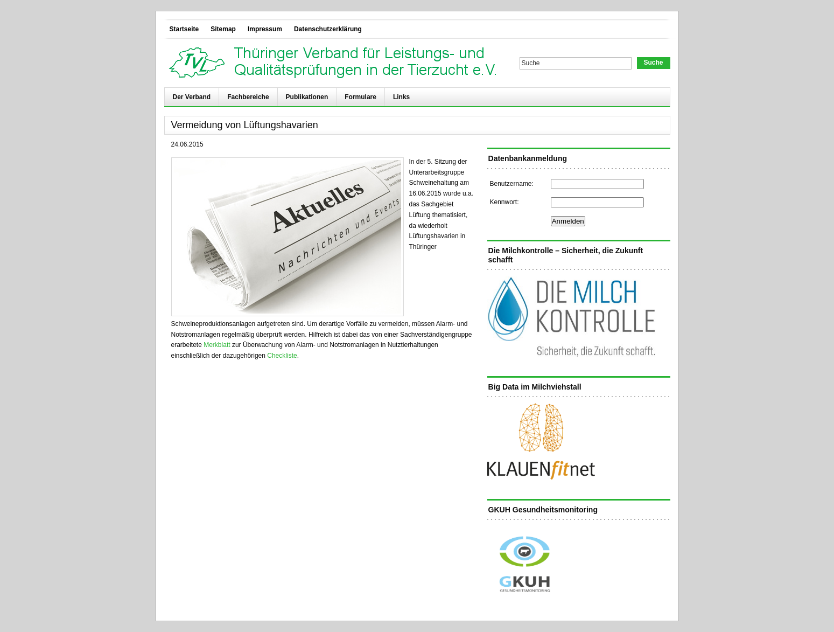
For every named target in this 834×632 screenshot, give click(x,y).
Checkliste (282, 355)
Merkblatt (217, 345)
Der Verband (192, 97)
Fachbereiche (248, 97)
